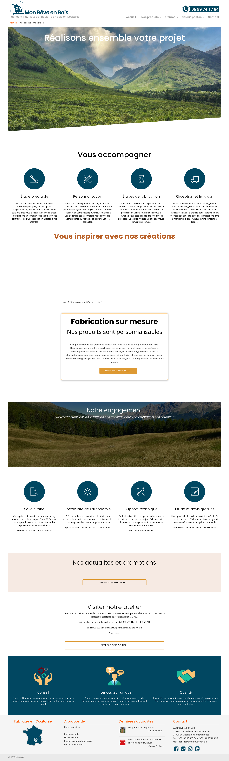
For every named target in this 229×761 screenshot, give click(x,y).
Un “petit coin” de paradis (141, 727)
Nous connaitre (72, 727)
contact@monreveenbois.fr (193, 741)
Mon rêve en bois (39, 8)
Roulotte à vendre (73, 744)
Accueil (13, 23)
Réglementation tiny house (78, 741)
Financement (71, 737)
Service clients (71, 734)
